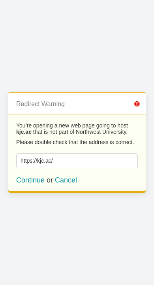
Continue (30, 180)
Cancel (66, 180)
